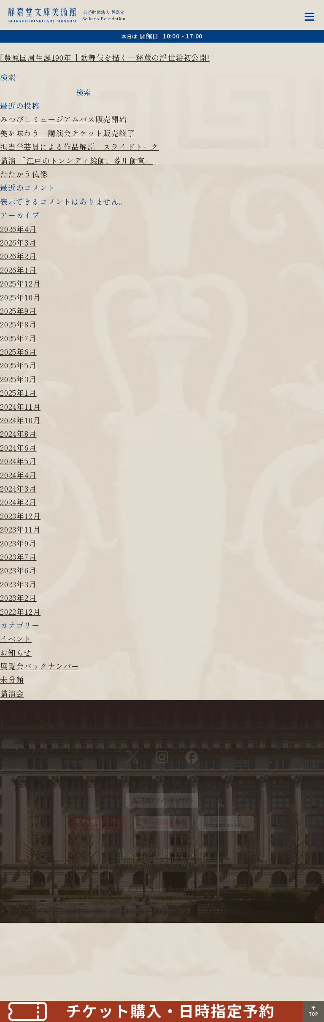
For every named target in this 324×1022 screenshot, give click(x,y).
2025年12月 (20, 283)
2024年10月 (20, 419)
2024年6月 (18, 447)
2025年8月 (18, 324)
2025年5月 (18, 365)
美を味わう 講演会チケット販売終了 (67, 132)
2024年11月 (20, 406)
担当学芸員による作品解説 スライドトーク (79, 146)
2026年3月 (18, 242)
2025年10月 (20, 297)
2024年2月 (18, 501)
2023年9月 (18, 543)
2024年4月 (18, 474)
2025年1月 (18, 392)
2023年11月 (20, 529)
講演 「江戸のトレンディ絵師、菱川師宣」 (76, 160)
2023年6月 (18, 570)
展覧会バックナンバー (39, 665)
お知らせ (16, 652)
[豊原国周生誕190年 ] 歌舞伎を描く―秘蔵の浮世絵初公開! (105, 57)
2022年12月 (20, 611)
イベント (16, 638)
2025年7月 (18, 338)
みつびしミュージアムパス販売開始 (63, 119)
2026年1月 (18, 269)
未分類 (12, 679)
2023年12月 (20, 515)
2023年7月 (18, 556)
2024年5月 (18, 460)
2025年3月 (18, 378)
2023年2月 (18, 597)
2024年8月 (18, 433)
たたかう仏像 (24, 173)
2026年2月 (18, 255)
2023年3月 (18, 584)
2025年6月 (18, 351)
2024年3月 (18, 488)
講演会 (12, 693)
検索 (8, 76)
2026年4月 (18, 228)
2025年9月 (18, 310)
